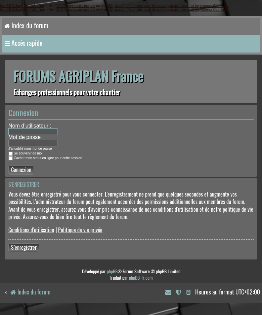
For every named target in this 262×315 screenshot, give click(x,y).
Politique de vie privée (80, 230)
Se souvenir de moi (25, 153)
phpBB (112, 271)
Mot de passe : (26, 137)
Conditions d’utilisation (31, 230)
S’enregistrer (24, 247)
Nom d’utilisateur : (29, 126)
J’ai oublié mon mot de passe (30, 148)
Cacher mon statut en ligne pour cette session (45, 158)
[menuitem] (189, 292)
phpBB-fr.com (141, 278)
